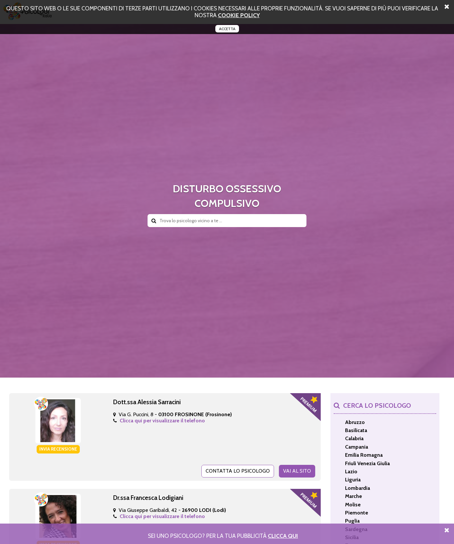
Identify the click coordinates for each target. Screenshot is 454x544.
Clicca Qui (283, 535)
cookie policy (239, 15)
